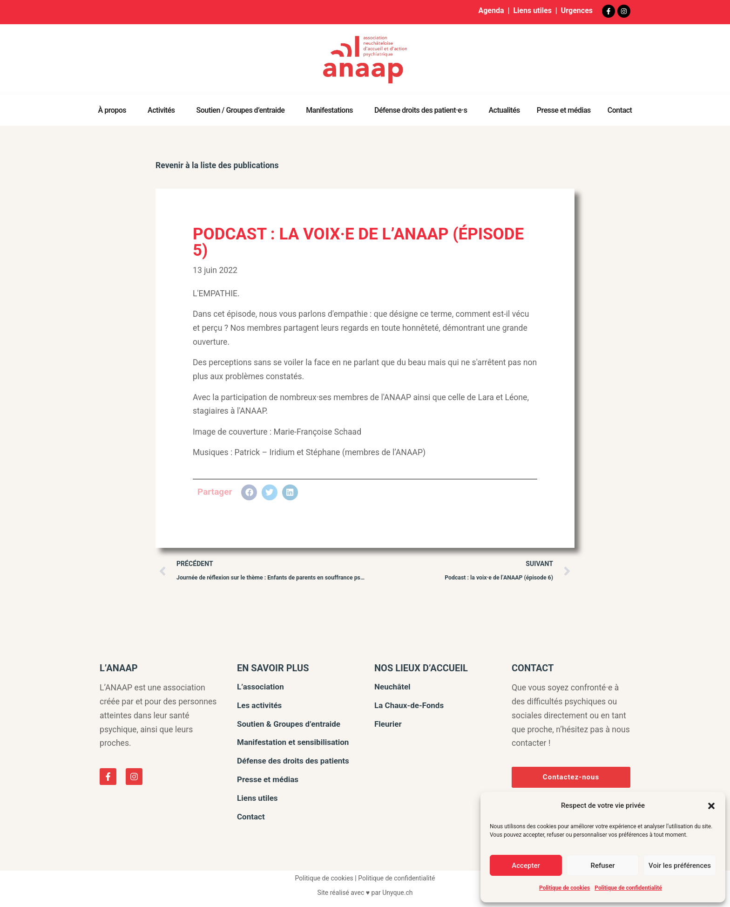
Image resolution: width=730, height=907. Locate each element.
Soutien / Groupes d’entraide (243, 110)
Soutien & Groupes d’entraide (288, 724)
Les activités (259, 705)
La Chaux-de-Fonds (409, 705)
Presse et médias (564, 110)
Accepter (526, 865)
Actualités (504, 110)
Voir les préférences (680, 865)
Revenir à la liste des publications (217, 165)
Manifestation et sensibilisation (293, 742)
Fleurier (388, 724)
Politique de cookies (564, 888)
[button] (711, 806)
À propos (114, 110)
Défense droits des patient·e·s (423, 110)
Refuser (602, 865)
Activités (163, 110)
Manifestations (332, 110)
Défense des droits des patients (293, 760)
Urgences (577, 10)
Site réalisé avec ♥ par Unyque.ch (365, 892)
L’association (260, 686)
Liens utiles (532, 10)
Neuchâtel (392, 686)
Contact (620, 110)
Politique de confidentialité (628, 888)
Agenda (491, 10)
